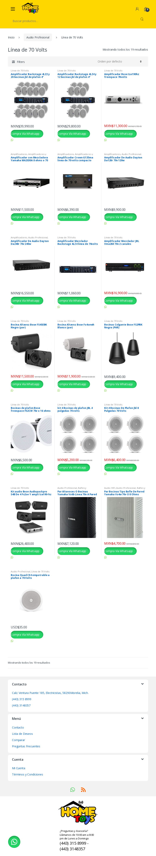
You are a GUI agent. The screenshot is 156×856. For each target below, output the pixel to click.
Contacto (18, 727)
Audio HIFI (109, 487)
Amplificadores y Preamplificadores (28, 155)
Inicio (11, 37)
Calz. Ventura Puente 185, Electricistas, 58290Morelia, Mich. (50, 693)
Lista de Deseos (22, 734)
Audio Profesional (37, 37)
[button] (14, 842)
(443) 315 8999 (21, 699)
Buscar (142, 20)
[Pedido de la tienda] (119, 61)
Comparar (18, 740)
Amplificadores (19, 154)
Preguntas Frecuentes (26, 746)
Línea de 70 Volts (20, 70)
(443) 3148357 (21, 705)
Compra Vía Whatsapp (25, 134)
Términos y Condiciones (27, 774)
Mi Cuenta (18, 768)
